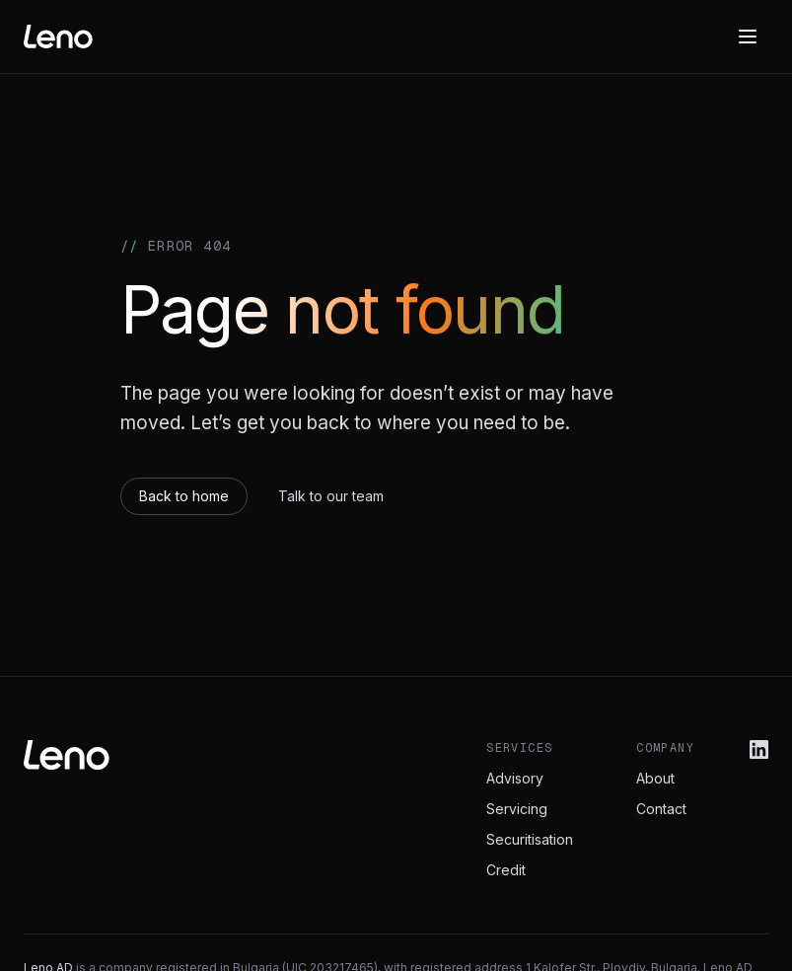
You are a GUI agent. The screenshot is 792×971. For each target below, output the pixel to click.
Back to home (184, 495)
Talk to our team (331, 495)
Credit (506, 869)
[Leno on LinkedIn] (759, 749)
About (655, 778)
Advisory (514, 778)
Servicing (516, 808)
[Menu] (747, 36)
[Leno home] (58, 36)
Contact (661, 808)
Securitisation (529, 839)
